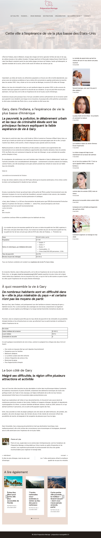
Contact (87, 16)
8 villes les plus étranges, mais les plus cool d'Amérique (18, 457)
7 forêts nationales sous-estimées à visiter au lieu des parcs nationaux (34, 498)
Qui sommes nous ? (75, 16)
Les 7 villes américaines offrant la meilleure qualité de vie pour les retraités (52, 457)
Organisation (60, 16)
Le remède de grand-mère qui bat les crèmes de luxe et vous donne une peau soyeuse (85, 60)
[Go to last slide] (6, 496)
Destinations (48, 16)
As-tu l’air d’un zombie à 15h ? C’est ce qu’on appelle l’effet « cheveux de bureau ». (85, 164)
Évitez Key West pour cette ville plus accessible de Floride (13, 497)
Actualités (14, 16)
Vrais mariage (35, 16)
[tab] (31, 518)
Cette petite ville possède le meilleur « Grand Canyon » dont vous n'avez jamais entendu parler (57, 499)
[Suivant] (63, 496)
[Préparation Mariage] (48, 6)
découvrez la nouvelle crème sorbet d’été (86, 200)
